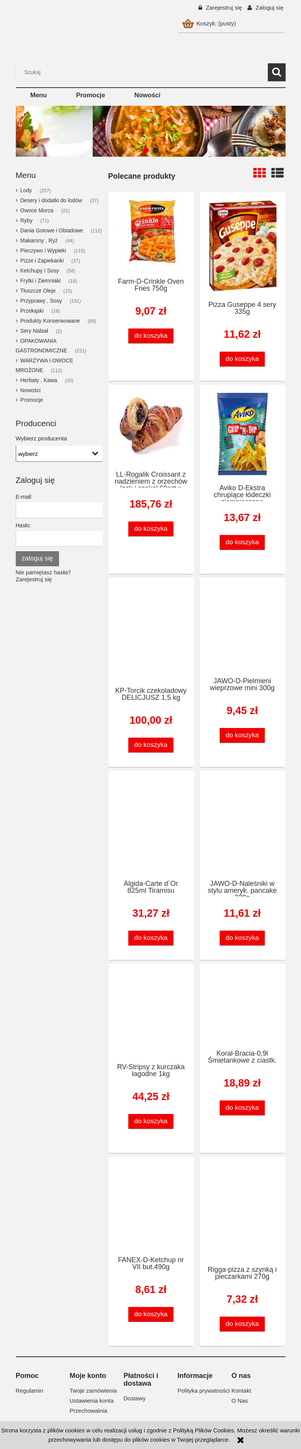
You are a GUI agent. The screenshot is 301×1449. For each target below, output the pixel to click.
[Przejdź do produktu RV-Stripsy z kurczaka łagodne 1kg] (151, 1013)
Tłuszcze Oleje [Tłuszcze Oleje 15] (38, 291)
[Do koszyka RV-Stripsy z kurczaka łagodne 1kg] (151, 1121)
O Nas (240, 1400)
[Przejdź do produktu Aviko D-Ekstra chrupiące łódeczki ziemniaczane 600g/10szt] (242, 434)
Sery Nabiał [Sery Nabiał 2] (34, 331)
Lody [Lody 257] (26, 190)
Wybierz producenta (41, 438)
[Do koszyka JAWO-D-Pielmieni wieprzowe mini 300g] (242, 735)
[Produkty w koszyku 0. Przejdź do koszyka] (209, 23)
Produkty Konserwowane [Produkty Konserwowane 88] (50, 321)
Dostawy (135, 1398)
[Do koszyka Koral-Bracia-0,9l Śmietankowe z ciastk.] (242, 1107)
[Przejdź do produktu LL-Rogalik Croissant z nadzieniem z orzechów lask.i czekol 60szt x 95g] (151, 427)
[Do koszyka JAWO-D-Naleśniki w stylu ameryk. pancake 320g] (242, 938)
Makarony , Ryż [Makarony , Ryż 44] (39, 240)
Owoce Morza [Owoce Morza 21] (37, 210)
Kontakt (241, 1390)
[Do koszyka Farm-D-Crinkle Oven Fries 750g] (151, 335)
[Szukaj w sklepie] (143, 72)
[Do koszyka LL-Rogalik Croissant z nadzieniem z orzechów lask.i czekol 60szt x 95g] (151, 528)
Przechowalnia (89, 1410)
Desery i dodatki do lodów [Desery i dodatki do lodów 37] (51, 200)
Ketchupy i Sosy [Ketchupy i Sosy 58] (39, 270)
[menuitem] (39, 95)
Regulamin (30, 1390)
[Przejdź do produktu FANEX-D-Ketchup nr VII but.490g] (151, 1206)
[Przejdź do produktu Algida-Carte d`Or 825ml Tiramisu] (151, 825)
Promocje (31, 400)
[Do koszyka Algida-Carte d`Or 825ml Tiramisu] (151, 938)
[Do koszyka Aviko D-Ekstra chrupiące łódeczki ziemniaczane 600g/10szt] (242, 542)
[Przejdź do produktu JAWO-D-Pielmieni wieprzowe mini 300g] (242, 627)
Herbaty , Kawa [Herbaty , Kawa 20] (38, 380)
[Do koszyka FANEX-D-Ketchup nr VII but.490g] (151, 1314)
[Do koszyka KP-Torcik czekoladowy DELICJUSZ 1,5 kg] (151, 745)
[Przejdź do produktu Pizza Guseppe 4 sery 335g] (242, 246)
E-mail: (24, 497)
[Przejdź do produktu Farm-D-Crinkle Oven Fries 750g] (151, 234)
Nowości (30, 390)
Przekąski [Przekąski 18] (32, 311)
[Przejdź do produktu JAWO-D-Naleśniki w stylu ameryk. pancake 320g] (242, 825)
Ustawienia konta (92, 1400)
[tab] (146, 150)
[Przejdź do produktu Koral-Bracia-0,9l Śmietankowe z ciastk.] (242, 1006)
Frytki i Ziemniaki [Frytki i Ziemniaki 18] (40, 281)
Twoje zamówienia (93, 1390)
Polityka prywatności (204, 1390)
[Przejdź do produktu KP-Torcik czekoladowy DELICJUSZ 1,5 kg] (151, 632)
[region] (151, 131)
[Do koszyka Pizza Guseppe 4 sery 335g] (242, 359)
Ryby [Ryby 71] (26, 220)
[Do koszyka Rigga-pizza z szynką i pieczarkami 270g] (242, 1324)
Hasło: (23, 525)
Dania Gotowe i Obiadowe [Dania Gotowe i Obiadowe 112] (51, 230)
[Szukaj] (277, 72)
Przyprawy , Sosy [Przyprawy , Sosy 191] (41, 301)
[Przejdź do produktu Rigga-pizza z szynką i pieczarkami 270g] (242, 1211)
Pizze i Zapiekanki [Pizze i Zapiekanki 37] (42, 260)
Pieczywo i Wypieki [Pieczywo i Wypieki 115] (43, 250)
